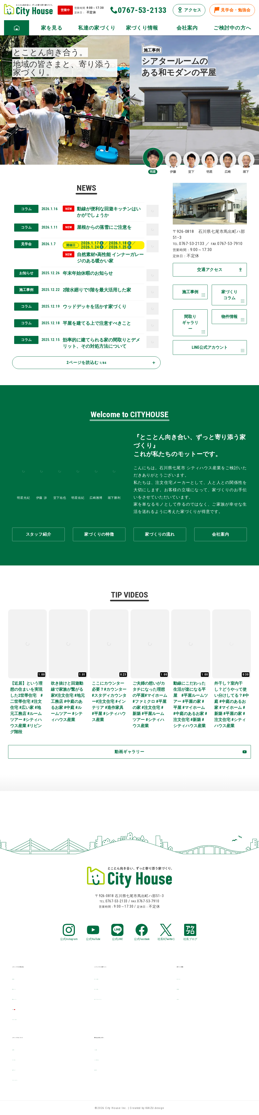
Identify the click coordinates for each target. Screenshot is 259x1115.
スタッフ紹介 (25, 1058)
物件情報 (185, 988)
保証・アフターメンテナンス (121, 998)
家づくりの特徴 (109, 978)
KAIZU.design (154, 1108)
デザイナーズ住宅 (29, 1018)
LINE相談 (102, 1048)
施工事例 (20, 978)
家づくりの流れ (109, 988)
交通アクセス (25, 1069)
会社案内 (20, 1048)
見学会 (18, 1008)
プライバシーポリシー (33, 1079)
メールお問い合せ (111, 1058)
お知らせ (185, 998)
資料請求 (102, 1069)
